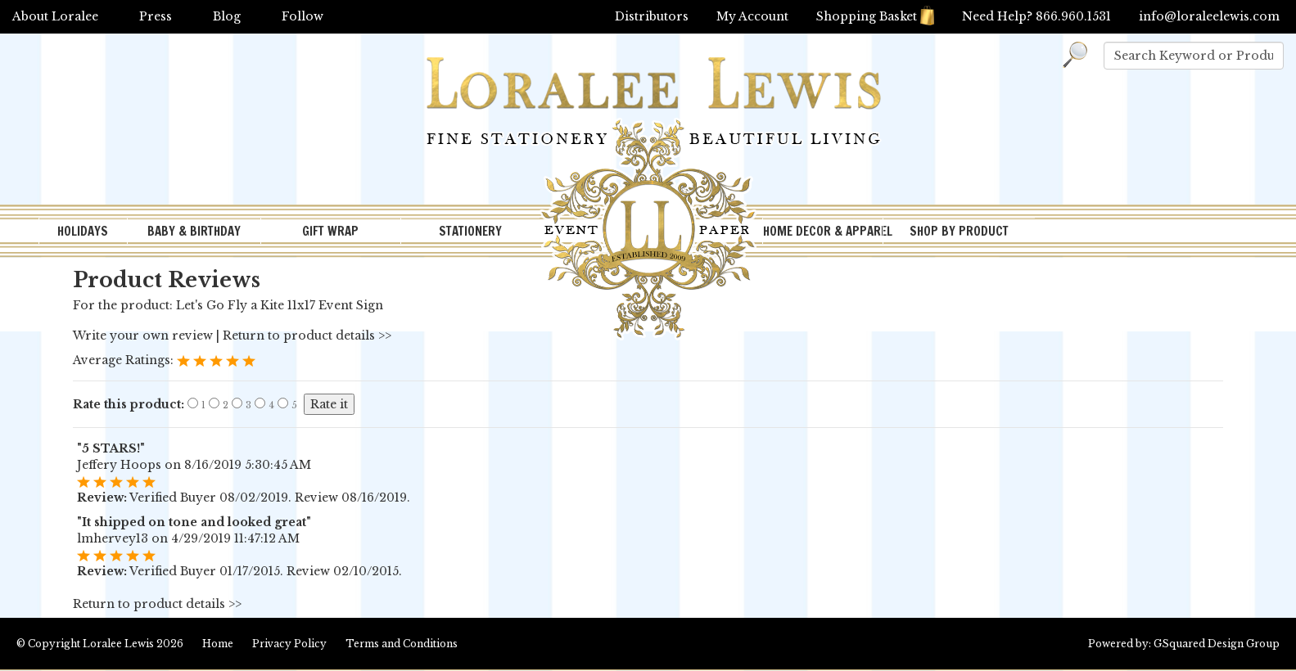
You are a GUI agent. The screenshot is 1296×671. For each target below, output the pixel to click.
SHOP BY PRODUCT (959, 231)
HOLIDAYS (82, 231)
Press (155, 16)
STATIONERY (470, 231)
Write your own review (143, 335)
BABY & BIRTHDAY (194, 231)
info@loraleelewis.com (1209, 16)
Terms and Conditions (401, 643)
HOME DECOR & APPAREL (823, 231)
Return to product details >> (307, 335)
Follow (302, 16)
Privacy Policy (289, 643)
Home (217, 643)
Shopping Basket (875, 16)
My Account (752, 16)
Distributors (652, 16)
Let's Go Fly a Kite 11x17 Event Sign (279, 305)
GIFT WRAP (330, 231)
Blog (227, 16)
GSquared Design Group (1217, 643)
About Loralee (55, 16)
